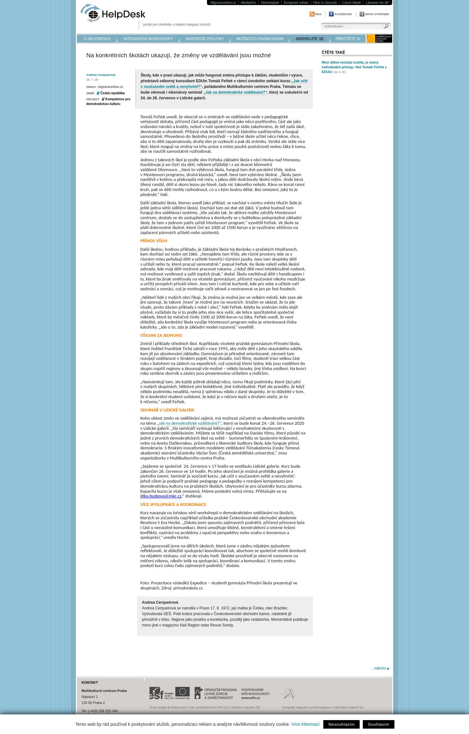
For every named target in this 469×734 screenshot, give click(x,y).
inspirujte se (310, 39)
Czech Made (351, 2)
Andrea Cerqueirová (100, 75)
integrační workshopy (148, 39)
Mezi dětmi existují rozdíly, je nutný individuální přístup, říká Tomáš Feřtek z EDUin (354, 67)
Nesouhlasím (341, 724)
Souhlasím (378, 724)
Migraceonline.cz (223, 2)
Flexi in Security (325, 2)
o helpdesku (96, 39)
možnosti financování (259, 39)
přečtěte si (348, 39)
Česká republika (112, 93)
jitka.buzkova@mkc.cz (160, 496)
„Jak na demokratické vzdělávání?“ (235, 92)
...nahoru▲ (380, 668)
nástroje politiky (205, 39)
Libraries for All (377, 2)
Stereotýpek (270, 2)
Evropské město (296, 2)
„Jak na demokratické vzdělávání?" (189, 423)
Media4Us (248, 2)
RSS (318, 14)
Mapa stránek (377, 14)
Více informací (305, 724)
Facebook (343, 14)
